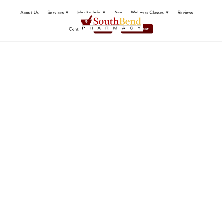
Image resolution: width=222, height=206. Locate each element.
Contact (77, 28)
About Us (29, 12)
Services (58, 12)
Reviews (185, 12)
